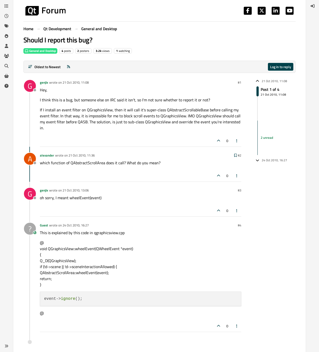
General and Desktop (40, 50)
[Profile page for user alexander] (30, 159)
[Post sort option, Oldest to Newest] (44, 67)
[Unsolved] (6, 86)
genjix (44, 82)
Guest (44, 225)
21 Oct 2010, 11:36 (82, 155)
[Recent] (6, 16)
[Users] (6, 46)
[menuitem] (312, 6)
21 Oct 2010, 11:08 (76, 82)
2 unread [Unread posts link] (267, 137)
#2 (239, 155)
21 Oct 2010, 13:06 (76, 190)
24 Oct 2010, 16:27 (76, 225)
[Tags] (6, 26)
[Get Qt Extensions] (6, 76)
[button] (6, 346)
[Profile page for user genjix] (30, 86)
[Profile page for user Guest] (30, 229)
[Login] (312, 6)
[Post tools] (237, 141)
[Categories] (6, 6)
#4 (239, 225)
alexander (47, 155)
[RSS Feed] (68, 67)
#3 (239, 190)
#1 (239, 82)
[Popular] (6, 36)
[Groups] (6, 56)
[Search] (6, 66)
